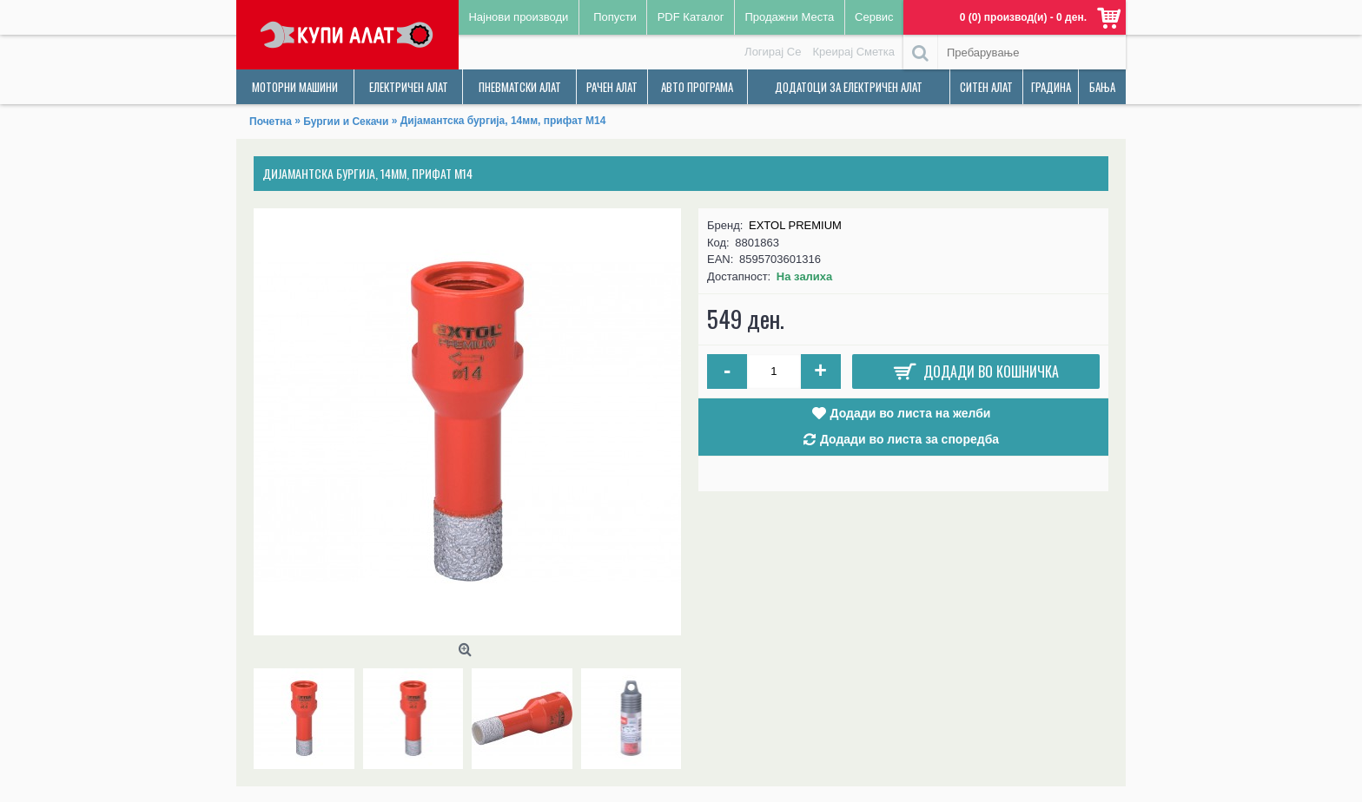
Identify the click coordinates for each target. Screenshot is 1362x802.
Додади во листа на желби (910, 413)
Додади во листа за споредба (909, 439)
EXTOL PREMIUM (795, 225)
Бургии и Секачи (345, 121)
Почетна (270, 121)
